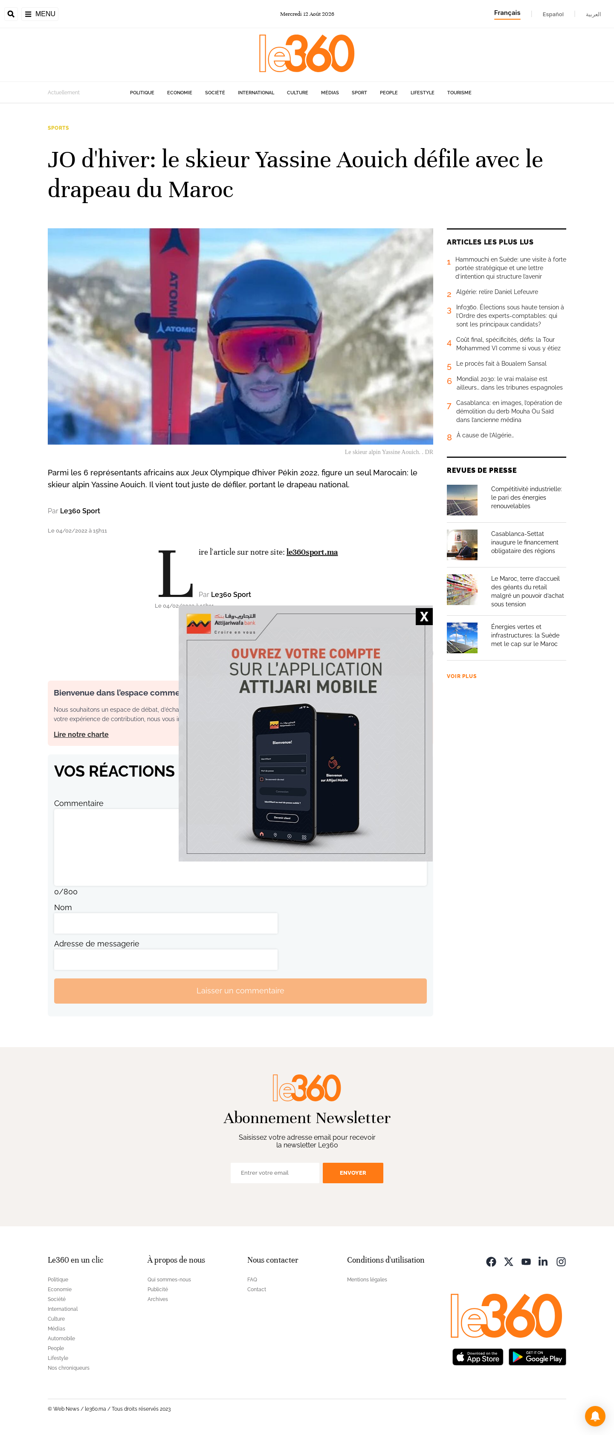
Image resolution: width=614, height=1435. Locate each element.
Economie (179, 93)
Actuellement (64, 93)
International (256, 93)
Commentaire (79, 803)
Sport (359, 93)
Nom (63, 907)
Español (553, 14)
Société (215, 93)
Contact (256, 1289)
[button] (595, 1416)
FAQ (252, 1280)
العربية (593, 14)
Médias (330, 93)
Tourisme (459, 93)
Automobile (61, 1339)
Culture (297, 93)
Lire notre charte (81, 735)
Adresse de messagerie (96, 943)
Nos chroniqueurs (69, 1368)
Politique (142, 93)
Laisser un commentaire (240, 990)
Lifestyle (422, 93)
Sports (58, 128)
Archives (158, 1299)
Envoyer (353, 1173)
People (389, 93)
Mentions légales (367, 1280)
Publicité (158, 1289)
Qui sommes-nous (169, 1280)
